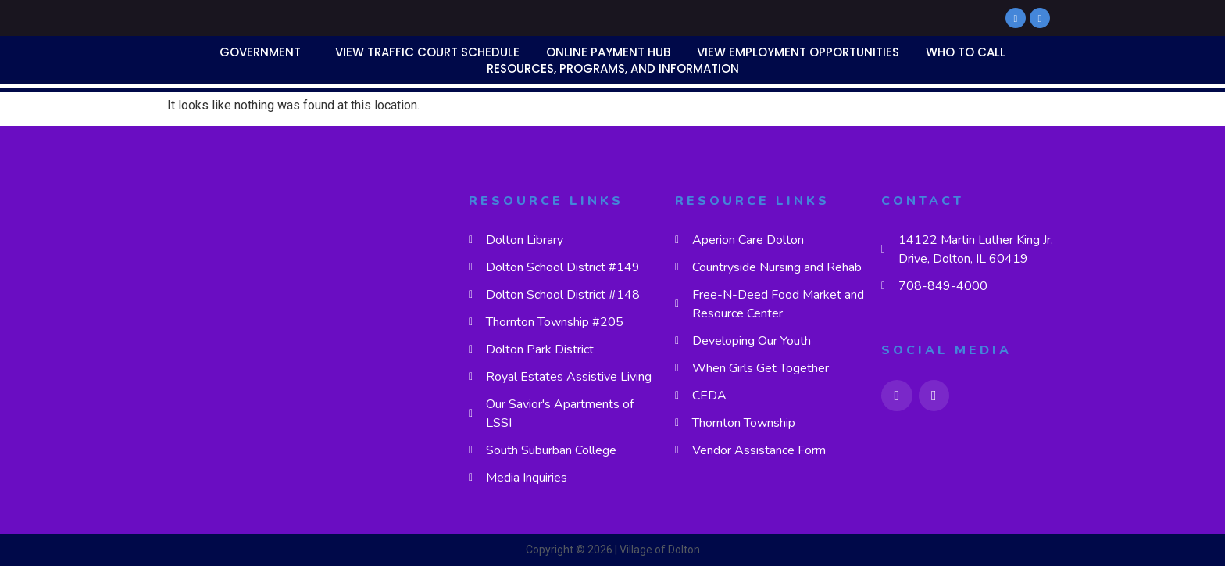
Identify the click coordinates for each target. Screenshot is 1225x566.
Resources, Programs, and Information (613, 68)
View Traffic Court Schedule (427, 52)
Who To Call (965, 52)
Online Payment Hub (608, 52)
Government (260, 52)
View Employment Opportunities (798, 52)
